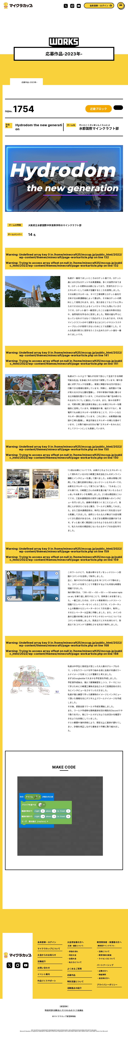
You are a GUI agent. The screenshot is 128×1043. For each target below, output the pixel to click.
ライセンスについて (107, 958)
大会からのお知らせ (47, 954)
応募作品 (71, 975)
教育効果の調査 (105, 955)
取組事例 (102, 974)
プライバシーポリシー (107, 984)
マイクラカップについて (49, 948)
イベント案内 (44, 974)
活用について (104, 951)
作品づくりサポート (47, 980)
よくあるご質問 (74, 968)
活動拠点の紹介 (74, 987)
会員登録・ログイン (99, 5)
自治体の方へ (104, 978)
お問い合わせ (44, 967)
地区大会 (72, 955)
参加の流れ (73, 951)
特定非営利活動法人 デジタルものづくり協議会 (64, 1010)
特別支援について (75, 981)
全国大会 (72, 958)
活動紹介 (42, 961)
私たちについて (75, 962)
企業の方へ (103, 971)
